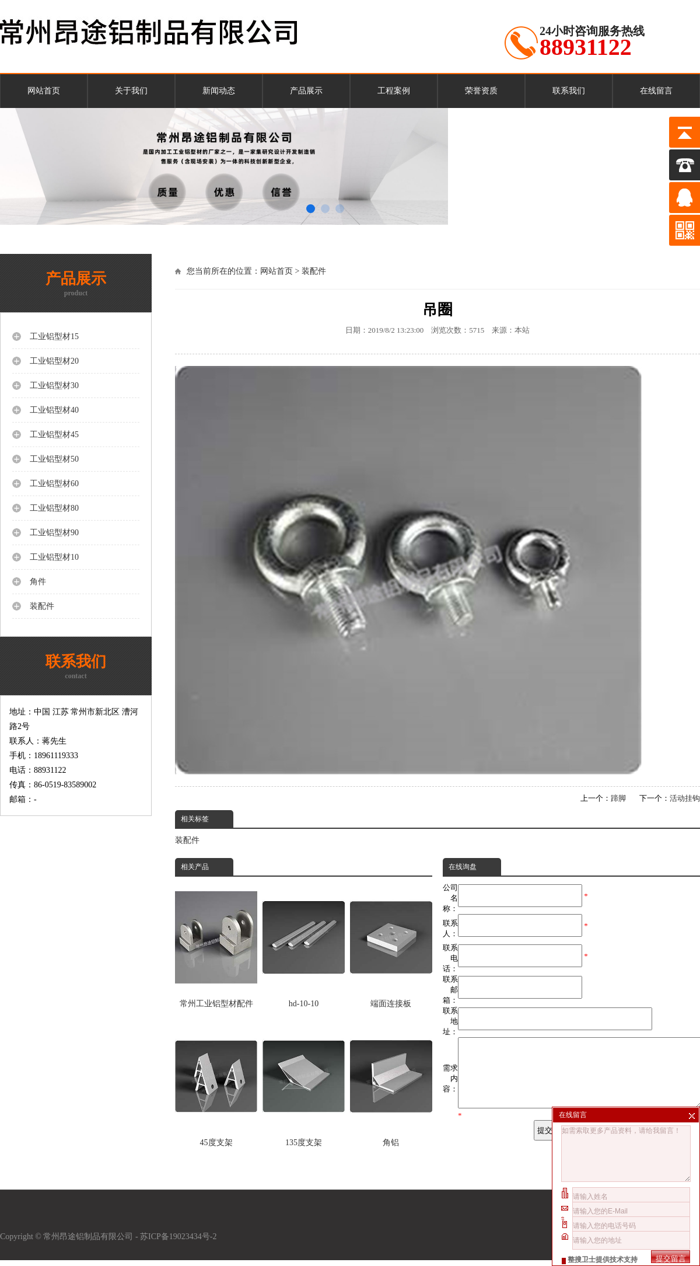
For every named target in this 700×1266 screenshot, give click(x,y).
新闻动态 (218, 90)
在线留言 (656, 90)
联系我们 (568, 90)
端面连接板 (391, 945)
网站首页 (43, 90)
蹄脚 (618, 798)
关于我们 (131, 90)
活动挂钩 (685, 798)
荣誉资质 (481, 90)
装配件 (314, 271)
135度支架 (303, 1084)
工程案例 (393, 90)
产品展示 (306, 90)
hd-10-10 (303, 945)
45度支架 (216, 1084)
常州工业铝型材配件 (216, 945)
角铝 (391, 1084)
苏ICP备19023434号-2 (179, 1242)
